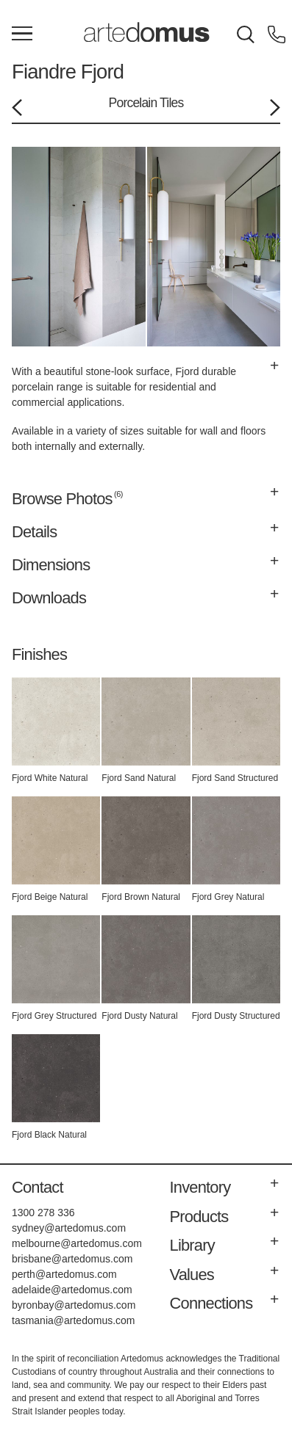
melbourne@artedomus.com (77, 1243)
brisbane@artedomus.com (72, 1259)
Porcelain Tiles (146, 102)
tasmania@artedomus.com (73, 1320)
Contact (37, 1187)
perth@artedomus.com (64, 1274)
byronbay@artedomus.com (73, 1305)
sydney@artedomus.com (69, 1228)
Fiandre (44, 71)
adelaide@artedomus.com (72, 1289)
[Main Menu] (22, 34)
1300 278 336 (43, 1212)
